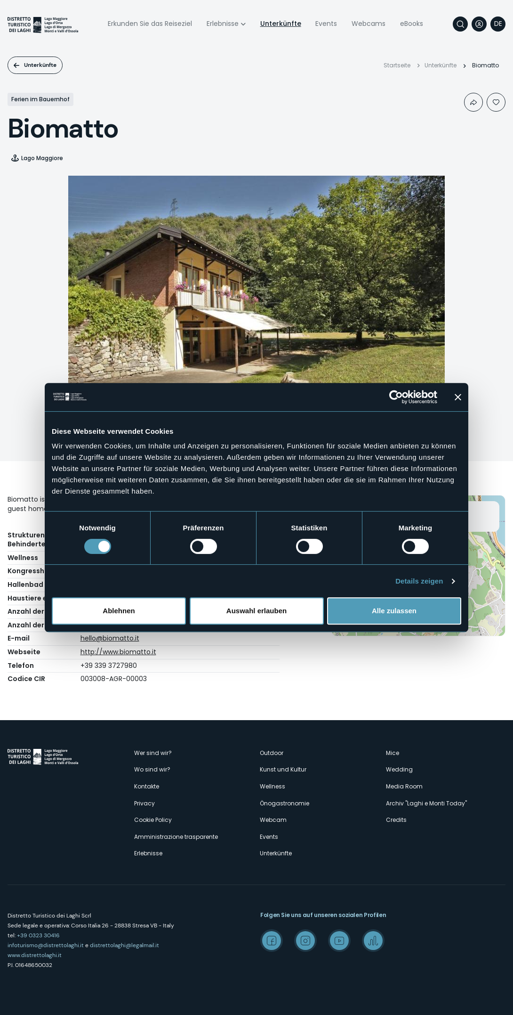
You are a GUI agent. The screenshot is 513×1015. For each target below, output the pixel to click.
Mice (392, 753)
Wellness (272, 786)
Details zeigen (419, 581)
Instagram (305, 940)
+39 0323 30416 (38, 935)
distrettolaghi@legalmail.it (124, 945)
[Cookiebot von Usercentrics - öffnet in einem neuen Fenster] (396, 397)
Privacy (144, 803)
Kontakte (146, 786)
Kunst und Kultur (283, 769)
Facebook (271, 940)
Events (326, 23)
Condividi (473, 102)
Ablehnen (119, 611)
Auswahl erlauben (256, 611)
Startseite (397, 65)
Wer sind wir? (153, 753)
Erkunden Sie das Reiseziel (150, 23)
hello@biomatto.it (109, 638)
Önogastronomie (284, 803)
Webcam (273, 820)
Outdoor (271, 753)
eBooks (411, 23)
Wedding (399, 769)
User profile (479, 24)
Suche (460, 24)
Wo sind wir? (152, 769)
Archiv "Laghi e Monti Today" (426, 803)
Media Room (404, 786)
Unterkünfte (280, 23)
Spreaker (373, 940)
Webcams (368, 23)
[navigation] (497, 24)
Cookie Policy (153, 820)
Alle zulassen (394, 611)
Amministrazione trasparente (176, 837)
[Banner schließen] (458, 397)
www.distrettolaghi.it (35, 955)
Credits (396, 820)
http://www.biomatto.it (118, 652)
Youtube (339, 940)
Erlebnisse (223, 23)
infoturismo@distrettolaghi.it (46, 945)
